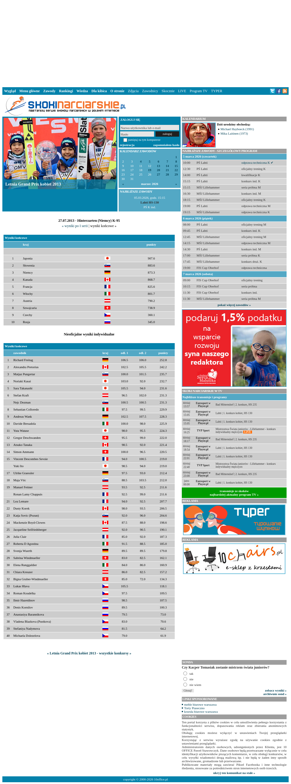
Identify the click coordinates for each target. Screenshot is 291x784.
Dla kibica (99, 91)
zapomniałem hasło (166, 145)
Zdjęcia (133, 91)
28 (167, 174)
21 (167, 170)
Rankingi (66, 91)
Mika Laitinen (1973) (234, 133)
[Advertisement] (146, 42)
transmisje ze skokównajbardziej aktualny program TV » (234, 492)
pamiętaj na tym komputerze (144, 139)
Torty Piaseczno (194, 708)
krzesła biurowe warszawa (201, 711)
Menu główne (29, 91)
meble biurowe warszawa (200, 704)
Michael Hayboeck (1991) (237, 129)
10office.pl (161, 779)
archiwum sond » (275, 694)
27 (158, 174)
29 (176, 174)
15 (176, 166)
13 (158, 166)
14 (167, 166)
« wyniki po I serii (75, 226)
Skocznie (167, 91)
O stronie (117, 91)
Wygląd (10, 91)
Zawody (49, 91)
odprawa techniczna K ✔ (257, 162)
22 (176, 170)
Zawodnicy (150, 91)
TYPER (216, 91)
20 (158, 170)
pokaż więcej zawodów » (234, 305)
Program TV (198, 91)
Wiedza (82, 91)
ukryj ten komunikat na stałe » (234, 773)
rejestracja (127, 145)
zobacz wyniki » (276, 690)
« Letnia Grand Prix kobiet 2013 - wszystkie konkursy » (89, 653)
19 (149, 170)
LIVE (182, 91)
